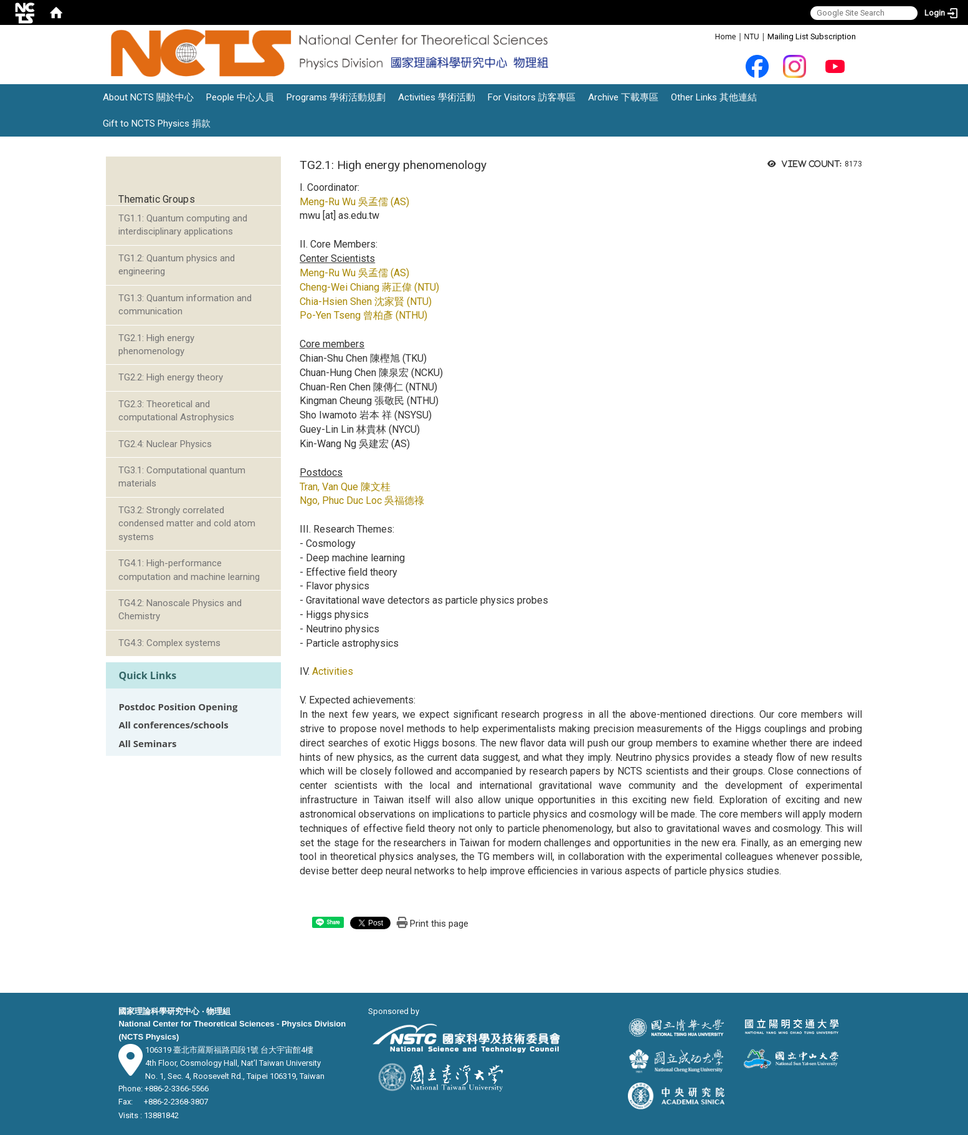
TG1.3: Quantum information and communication (185, 304)
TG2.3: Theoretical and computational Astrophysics (176, 410)
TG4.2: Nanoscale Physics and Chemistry (180, 609)
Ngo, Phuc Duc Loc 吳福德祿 (362, 500)
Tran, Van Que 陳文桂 (345, 487)
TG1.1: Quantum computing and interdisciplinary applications (182, 225)
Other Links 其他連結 (714, 97)
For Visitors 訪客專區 (532, 97)
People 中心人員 (240, 97)
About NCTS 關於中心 (148, 97)
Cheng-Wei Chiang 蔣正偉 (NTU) (369, 287)
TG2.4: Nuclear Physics (165, 444)
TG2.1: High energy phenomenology (156, 344)
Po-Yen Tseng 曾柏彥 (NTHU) (363, 315)
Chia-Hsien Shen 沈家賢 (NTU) (366, 301)
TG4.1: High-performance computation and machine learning (189, 570)
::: (708, 36)
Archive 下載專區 (623, 97)
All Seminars (147, 744)
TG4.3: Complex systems (169, 643)
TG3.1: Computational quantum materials (181, 477)
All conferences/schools (173, 725)
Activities (332, 671)
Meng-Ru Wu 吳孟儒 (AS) (354, 202)
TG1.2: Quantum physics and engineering (176, 265)
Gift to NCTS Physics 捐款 (157, 123)
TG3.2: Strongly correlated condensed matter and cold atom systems (186, 524)
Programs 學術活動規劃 (336, 97)
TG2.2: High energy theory (170, 377)
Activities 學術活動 (436, 97)
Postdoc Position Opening (177, 707)
